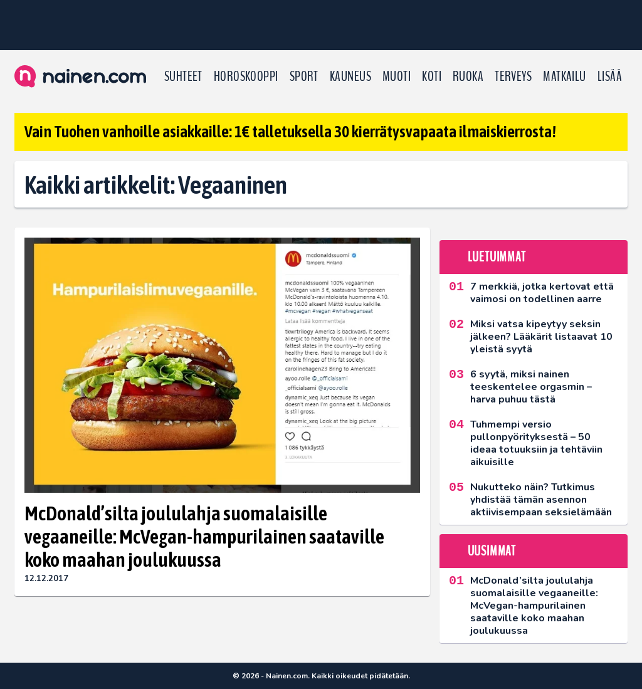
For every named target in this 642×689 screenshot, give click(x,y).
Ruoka (468, 76)
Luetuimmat (497, 257)
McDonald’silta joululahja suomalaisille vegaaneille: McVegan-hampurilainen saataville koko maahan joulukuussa (204, 536)
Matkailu (564, 76)
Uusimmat (492, 551)
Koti (431, 76)
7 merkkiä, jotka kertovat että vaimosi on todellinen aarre (542, 293)
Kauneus (350, 76)
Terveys (513, 76)
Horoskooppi (246, 76)
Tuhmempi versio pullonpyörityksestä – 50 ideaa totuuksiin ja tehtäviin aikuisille (536, 443)
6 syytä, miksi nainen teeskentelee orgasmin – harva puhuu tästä (531, 386)
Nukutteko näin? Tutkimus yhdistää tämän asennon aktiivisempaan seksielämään (541, 499)
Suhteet (183, 76)
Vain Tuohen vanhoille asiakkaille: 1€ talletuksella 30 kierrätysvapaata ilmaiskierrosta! (290, 131)
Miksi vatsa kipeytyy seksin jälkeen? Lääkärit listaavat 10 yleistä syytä (541, 336)
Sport (304, 76)
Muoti (396, 76)
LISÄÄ (609, 76)
